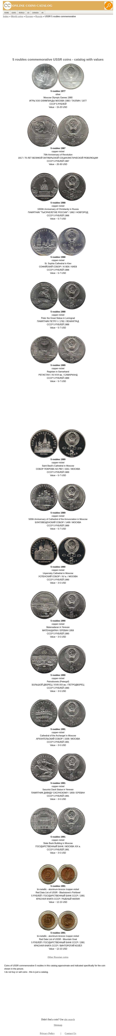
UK (42, 12)
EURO (14, 12)
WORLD (21, 12)
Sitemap (58, 1025)
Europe (29, 16)
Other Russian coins (58, 957)
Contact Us (70, 1033)
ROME (6, 12)
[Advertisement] (58, 37)
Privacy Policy (47, 1033)
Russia (38, 16)
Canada (35, 12)
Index (6, 16)
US (28, 12)
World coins (17, 16)
